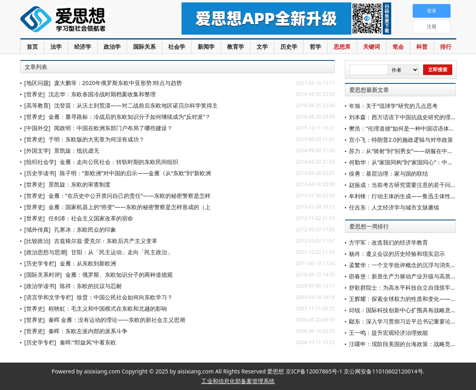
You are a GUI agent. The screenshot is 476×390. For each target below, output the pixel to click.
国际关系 (144, 46)
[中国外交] (37, 128)
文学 (262, 46)
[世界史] (34, 94)
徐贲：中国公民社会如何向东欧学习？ (125, 297)
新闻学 (206, 46)
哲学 (315, 46)
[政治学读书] (40, 286)
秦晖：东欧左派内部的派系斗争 (87, 331)
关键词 (371, 46)
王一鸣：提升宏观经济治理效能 (388, 332)
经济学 (82, 46)
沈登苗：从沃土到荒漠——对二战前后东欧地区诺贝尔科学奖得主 (136, 105)
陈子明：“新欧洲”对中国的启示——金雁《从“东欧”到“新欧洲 (135, 173)
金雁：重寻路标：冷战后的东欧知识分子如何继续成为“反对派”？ (129, 116)
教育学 (235, 46)
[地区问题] (37, 83)
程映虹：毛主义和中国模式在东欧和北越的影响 (107, 308)
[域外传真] (37, 229)
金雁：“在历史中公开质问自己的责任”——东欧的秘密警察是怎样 (129, 195)
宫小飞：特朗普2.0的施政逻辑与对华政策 (401, 139)
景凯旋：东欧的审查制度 (79, 184)
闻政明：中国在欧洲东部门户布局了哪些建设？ (113, 128)
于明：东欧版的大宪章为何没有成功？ (96, 139)
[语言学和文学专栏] (48, 297)
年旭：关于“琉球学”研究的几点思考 (393, 106)
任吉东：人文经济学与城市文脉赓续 (394, 207)
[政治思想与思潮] (45, 252)
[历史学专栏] (40, 263)
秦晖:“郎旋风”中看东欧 (88, 342)
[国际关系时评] (43, 274)
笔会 (398, 46)
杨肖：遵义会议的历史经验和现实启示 (397, 253)
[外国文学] (37, 150)
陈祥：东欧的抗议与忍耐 (91, 286)
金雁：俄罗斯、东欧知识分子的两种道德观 (119, 274)
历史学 (288, 46)
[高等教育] (37, 105)
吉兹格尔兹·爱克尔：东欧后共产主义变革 (105, 241)
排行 (445, 46)
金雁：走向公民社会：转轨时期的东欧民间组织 (119, 162)
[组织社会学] (40, 162)
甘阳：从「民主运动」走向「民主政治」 (122, 252)
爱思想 (84, 20)
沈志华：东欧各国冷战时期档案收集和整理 (102, 94)
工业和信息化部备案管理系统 (238, 381)
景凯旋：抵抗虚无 (76, 150)
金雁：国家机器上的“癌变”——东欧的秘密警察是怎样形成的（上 (129, 207)
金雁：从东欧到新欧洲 (88, 263)
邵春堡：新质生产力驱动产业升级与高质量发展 (408, 276)
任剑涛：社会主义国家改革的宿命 (90, 218)
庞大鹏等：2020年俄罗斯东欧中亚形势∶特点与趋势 (118, 83)
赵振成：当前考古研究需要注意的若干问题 (402, 185)
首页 (32, 46)
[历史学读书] (40, 173)
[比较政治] (37, 241)
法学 (56, 46)
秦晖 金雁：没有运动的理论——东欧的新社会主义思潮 (117, 320)
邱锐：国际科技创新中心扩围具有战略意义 (402, 310)
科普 (422, 46)
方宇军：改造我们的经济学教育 (388, 242)
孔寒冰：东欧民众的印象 (85, 229)
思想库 (342, 46)
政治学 (112, 46)
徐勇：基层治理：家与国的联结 (388, 173)
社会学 (176, 46)
